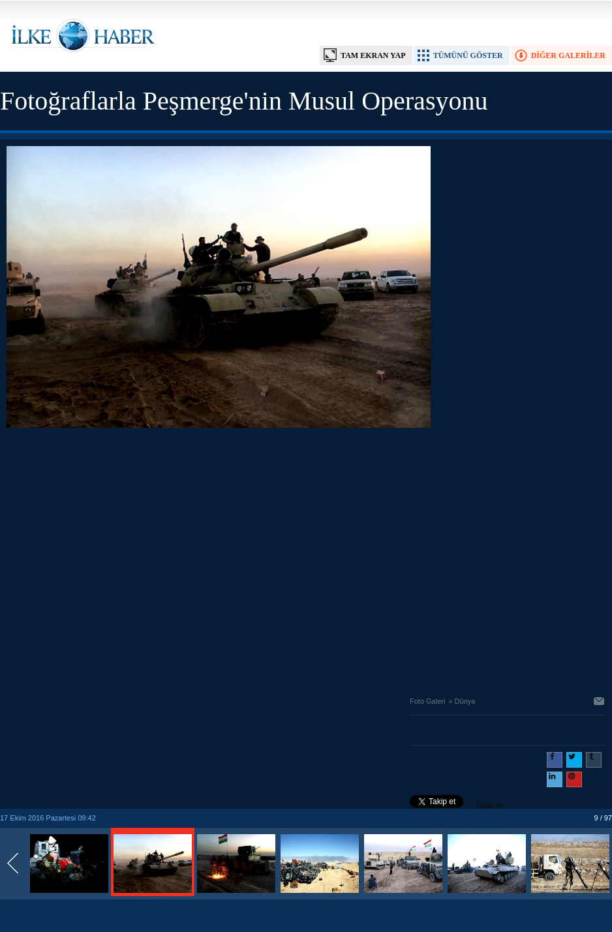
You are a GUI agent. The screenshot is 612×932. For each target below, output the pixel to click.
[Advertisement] (122, 558)
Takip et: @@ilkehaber (457, 807)
